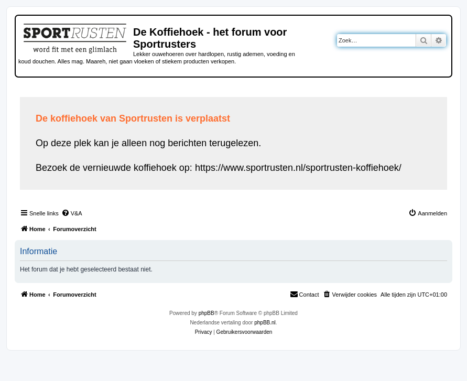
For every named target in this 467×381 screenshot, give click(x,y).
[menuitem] (71, 213)
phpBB (206, 313)
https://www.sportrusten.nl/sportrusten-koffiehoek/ (298, 167)
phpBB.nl (265, 322)
